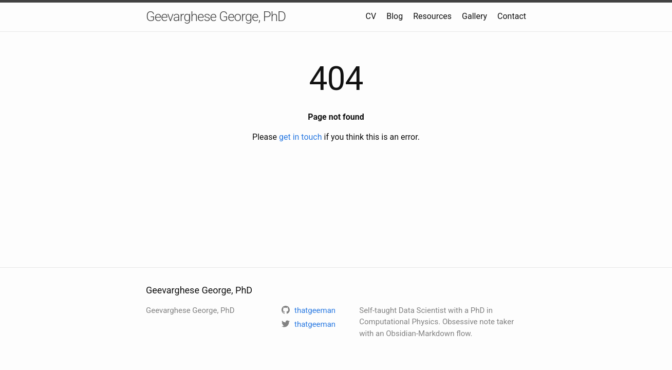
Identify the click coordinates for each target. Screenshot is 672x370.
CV (371, 16)
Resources (432, 16)
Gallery (474, 16)
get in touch (300, 137)
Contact (511, 16)
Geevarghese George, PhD (216, 16)
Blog (394, 16)
